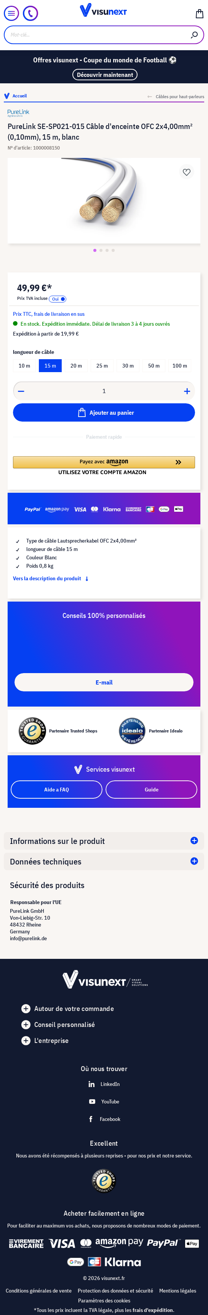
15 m (50, 365)
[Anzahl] (104, 390)
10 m (24, 365)
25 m (102, 365)
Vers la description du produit (52, 578)
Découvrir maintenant (105, 74)
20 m (76, 365)
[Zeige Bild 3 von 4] (107, 250)
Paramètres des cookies (104, 1300)
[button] (104, 465)
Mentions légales (177, 1290)
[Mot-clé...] (95, 34)
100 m (180, 365)
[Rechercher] (194, 34)
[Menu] (11, 13)
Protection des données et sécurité (115, 1290)
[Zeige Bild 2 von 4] (100, 250)
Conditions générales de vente (39, 1290)
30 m (128, 365)
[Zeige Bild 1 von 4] (94, 250)
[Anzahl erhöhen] (187, 390)
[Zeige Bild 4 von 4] (113, 250)
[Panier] (199, 13)
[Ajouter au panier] (104, 412)
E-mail (104, 682)
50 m (154, 365)
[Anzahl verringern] (21, 390)
